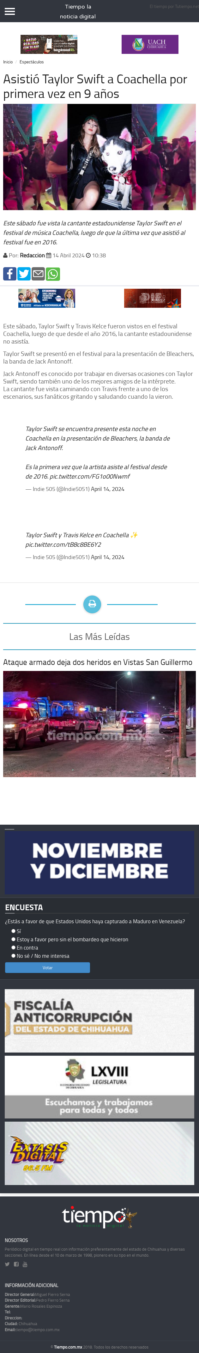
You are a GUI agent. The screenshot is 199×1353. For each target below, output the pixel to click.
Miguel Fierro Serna (37, 1294)
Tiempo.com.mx (68, 1347)
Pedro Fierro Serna (37, 1300)
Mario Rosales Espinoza (33, 1306)
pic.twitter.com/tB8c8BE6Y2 (63, 544)
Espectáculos (32, 62)
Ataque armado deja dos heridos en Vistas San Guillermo (97, 661)
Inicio (8, 62)
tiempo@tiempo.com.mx (32, 1329)
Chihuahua (21, 1323)
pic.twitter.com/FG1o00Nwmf (90, 476)
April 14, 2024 (107, 489)
